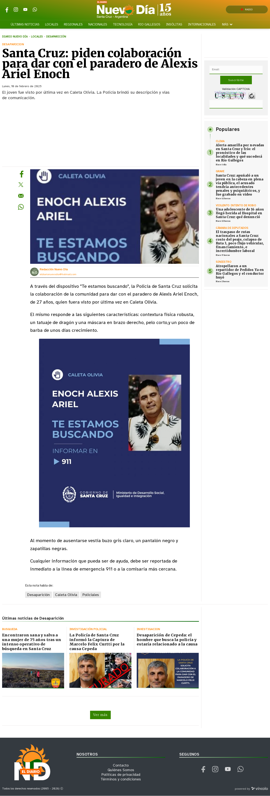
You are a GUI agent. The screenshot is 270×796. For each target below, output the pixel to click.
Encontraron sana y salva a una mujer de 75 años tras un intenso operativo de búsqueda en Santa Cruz (31, 642)
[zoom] (114, 216)
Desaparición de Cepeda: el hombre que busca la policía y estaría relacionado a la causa (167, 640)
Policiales (90, 595)
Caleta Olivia (66, 595)
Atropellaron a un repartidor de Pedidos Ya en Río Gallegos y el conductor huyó (240, 271)
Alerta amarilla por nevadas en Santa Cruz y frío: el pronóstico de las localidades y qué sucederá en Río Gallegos (240, 152)
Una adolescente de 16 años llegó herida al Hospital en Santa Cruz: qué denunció (240, 213)
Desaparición (38, 595)
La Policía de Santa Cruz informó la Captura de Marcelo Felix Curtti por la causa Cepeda (96, 642)
